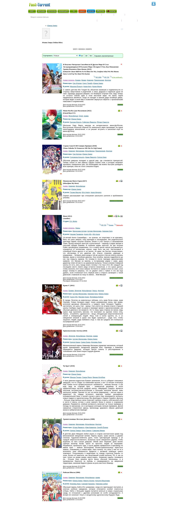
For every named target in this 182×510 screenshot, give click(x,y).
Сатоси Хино (101, 157)
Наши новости (129, 19)
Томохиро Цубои (102, 484)
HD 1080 (97, 77)
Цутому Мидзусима (94, 231)
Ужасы (77, 228)
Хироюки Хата (107, 231)
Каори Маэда (97, 86)
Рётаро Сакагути (103, 122)
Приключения (99, 80)
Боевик (78, 80)
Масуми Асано (83, 297)
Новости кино (89, 19)
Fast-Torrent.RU (42, 4)
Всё (75, 49)
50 (91, 56)
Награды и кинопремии (109, 19)
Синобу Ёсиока (102, 427)
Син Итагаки (77, 83)
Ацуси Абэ (88, 234)
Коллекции (108, 16)
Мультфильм (73, 116)
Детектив (78, 291)
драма (86, 116)
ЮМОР (82, 11)
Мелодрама (80, 151)
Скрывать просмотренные (104, 56)
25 (86, 56)
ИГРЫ (100, 11)
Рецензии (119, 16)
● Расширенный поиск (64, 20)
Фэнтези (108, 80)
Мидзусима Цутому (80, 231)
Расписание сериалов (136, 16)
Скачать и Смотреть (116, 201)
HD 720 (105, 77)
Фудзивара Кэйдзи (96, 297)
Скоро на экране (92, 16)
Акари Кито (87, 86)
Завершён (118, 225)
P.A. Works (73, 221)
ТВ (74, 11)
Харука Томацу (75, 431)
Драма (83, 80)
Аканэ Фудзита (96, 192)
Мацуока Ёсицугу (76, 86)
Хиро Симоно (86, 431)
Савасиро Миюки (98, 431)
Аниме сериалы (69, 80)
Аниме (65, 116)
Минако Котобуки (99, 377)
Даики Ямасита (90, 157)
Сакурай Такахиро (88, 484)
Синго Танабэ (87, 83)
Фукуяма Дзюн (96, 342)
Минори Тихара (75, 377)
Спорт (81, 116)
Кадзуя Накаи (75, 342)
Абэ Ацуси (96, 234)
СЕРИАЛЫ (52, 11)
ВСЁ (31, 11)
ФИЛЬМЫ (41, 11)
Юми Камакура (90, 427)
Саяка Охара (85, 342)
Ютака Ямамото (78, 427)
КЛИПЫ (111, 11)
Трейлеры (143, 19)
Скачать (120, 104)
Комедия (90, 80)
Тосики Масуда (75, 192)
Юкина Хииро (52, 26)
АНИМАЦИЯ (63, 11)
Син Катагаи (77, 154)
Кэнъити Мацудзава (102, 481)
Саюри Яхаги (87, 377)
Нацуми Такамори (76, 234)
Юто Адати (86, 192)
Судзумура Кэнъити (77, 157)
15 (82, 56)
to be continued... (116, 77)
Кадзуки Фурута (75, 122)
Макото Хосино (88, 481)
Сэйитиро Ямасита (89, 122)
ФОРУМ (91, 11)
